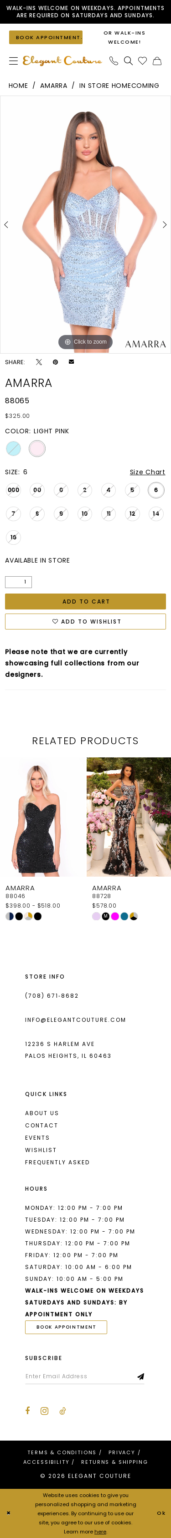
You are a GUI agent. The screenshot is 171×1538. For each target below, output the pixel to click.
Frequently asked (57, 1162)
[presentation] (42, 816)
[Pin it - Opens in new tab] (55, 362)
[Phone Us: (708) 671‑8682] (114, 61)
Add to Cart (86, 601)
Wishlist (41, 1150)
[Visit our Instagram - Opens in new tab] (44, 1411)
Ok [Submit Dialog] (161, 1513)
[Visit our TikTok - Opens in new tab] (62, 1411)
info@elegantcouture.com (75, 1020)
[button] (13, 61)
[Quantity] (18, 582)
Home (18, 85)
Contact (41, 1125)
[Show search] (128, 61)
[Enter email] (85, 1376)
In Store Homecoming (119, 85)
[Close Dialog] (8, 1513)
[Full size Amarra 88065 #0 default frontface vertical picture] (85, 224)
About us (42, 1113)
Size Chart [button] (148, 472)
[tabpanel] (85, 224)
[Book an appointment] (46, 37)
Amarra (53, 85)
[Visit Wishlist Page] (142, 61)
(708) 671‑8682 (52, 996)
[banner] (62, 61)
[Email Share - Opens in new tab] (71, 361)
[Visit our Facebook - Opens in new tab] (27, 1411)
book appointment (66, 1327)
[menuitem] (13, 61)
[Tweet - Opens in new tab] (39, 362)
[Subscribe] (141, 1376)
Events (37, 1138)
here (100, 1531)
